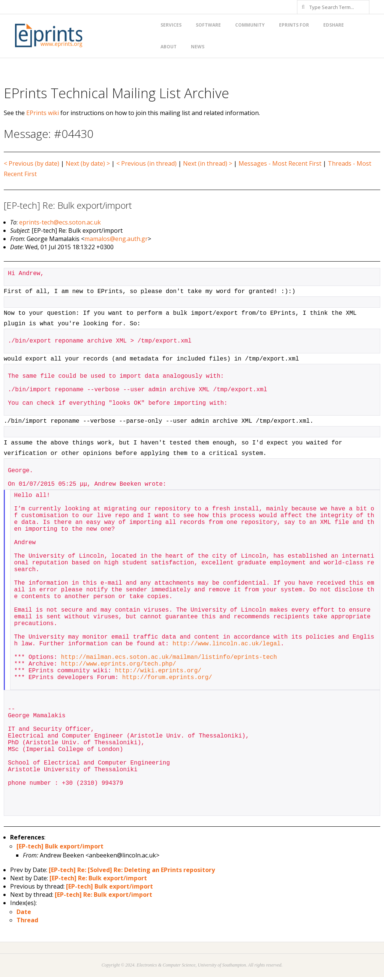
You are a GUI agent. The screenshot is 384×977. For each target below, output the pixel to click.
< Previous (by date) (31, 163)
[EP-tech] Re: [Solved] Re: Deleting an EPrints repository (132, 870)
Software (208, 25)
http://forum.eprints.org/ (167, 677)
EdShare (333, 25)
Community (250, 25)
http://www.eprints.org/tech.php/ (118, 664)
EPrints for (294, 25)
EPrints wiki (42, 113)
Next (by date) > (88, 163)
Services (171, 25)
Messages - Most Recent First (279, 163)
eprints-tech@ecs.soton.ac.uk (60, 222)
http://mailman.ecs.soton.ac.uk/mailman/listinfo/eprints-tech (169, 657)
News (197, 46)
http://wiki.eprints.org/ (158, 670)
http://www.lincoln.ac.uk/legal (226, 643)
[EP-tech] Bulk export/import (60, 846)
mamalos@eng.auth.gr (116, 239)
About (168, 46)
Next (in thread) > (207, 163)
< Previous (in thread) (146, 163)
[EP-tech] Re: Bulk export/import (98, 878)
